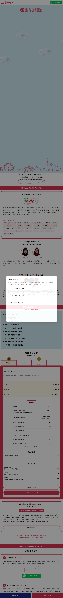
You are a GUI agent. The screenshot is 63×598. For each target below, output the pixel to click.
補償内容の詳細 (31, 487)
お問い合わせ (16, 595)
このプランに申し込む (31, 492)
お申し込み (47, 595)
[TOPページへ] (9, 2)
